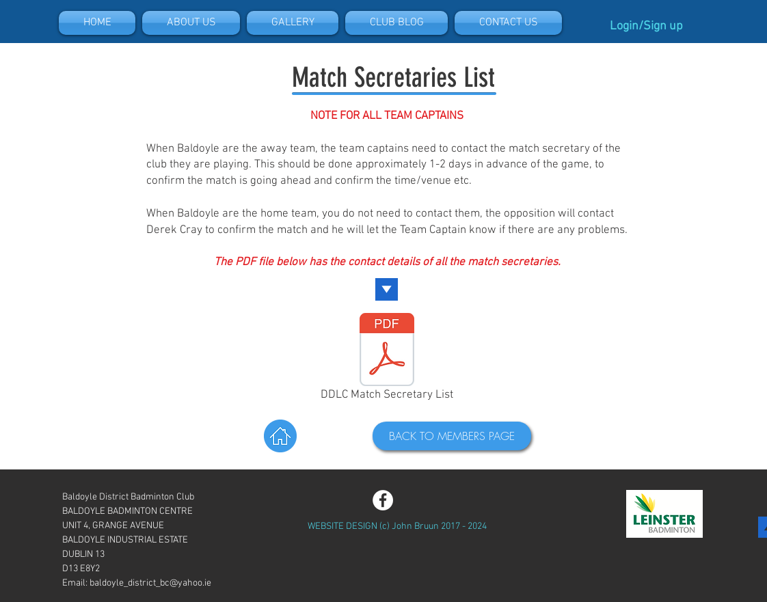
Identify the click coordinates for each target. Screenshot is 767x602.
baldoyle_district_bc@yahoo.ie (150, 583)
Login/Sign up (646, 26)
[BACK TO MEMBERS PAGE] (452, 436)
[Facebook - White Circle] (383, 500)
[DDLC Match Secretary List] (387, 359)
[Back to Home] (280, 436)
